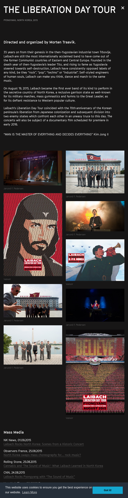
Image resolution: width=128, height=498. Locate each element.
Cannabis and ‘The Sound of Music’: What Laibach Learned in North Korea (53, 466)
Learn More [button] (29, 492)
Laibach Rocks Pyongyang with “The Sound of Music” (39, 476)
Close (122, 7)
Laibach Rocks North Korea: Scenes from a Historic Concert (44, 444)
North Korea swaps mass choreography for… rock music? (42, 455)
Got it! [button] (108, 490)
